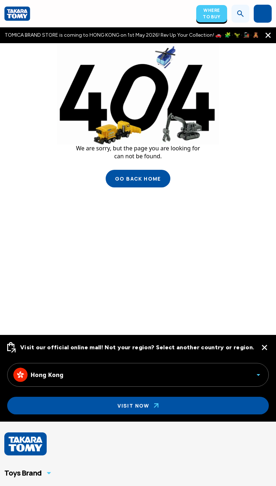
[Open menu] (263, 14)
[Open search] (240, 14)
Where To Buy (212, 13)
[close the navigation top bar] (268, 35)
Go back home (138, 178)
